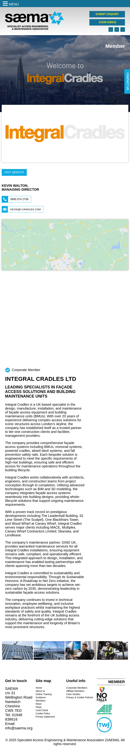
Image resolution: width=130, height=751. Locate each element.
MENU (14, 4)
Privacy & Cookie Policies (79, 697)
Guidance (41, 697)
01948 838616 (107, 22)
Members (41, 700)
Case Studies (73, 694)
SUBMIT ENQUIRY (107, 14)
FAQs (39, 707)
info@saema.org (18, 728)
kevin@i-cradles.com (25, 209)
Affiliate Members (75, 691)
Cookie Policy (43, 713)
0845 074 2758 (19, 199)
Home (39, 687)
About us (40, 691)
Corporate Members (76, 687)
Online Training (44, 694)
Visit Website (14, 172)
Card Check (42, 710)
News (39, 703)
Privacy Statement (45, 716)
